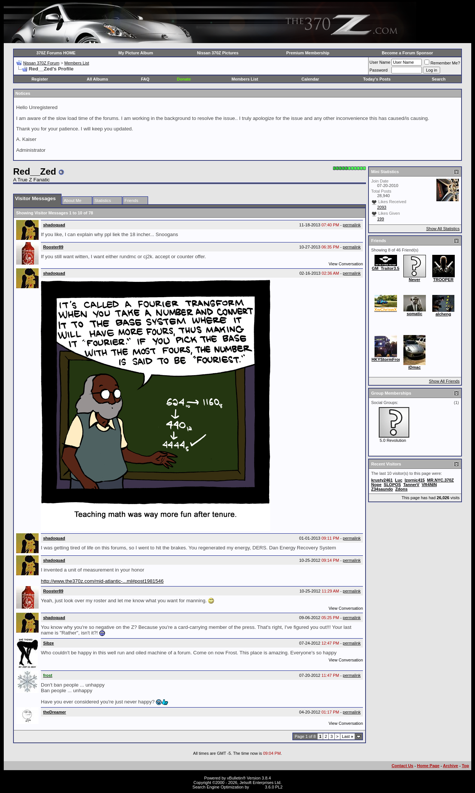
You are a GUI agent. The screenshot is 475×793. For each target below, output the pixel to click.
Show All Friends (444, 381)
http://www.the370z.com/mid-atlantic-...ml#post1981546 (102, 581)
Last (347, 736)
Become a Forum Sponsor (407, 53)
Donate (184, 79)
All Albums (97, 79)
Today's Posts (377, 79)
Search (439, 79)
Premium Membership (308, 53)
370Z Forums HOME (56, 53)
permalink (352, 225)
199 (380, 219)
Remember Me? (442, 63)
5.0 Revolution (393, 440)
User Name (380, 62)
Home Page (428, 765)
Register (39, 79)
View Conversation (345, 264)
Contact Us (402, 765)
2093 (381, 207)
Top (465, 765)
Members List (76, 63)
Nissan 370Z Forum (41, 63)
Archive (450, 765)
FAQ (145, 79)
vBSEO (257, 787)
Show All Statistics (443, 228)
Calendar (310, 79)
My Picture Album (135, 53)
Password (379, 70)
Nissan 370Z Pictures (217, 53)
